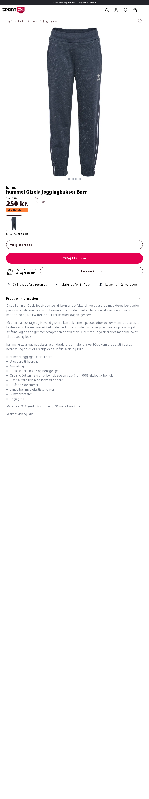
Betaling (61, 677)
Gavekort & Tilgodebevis (73, 685)
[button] (69, 179)
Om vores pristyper (69, 724)
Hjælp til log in (118, 698)
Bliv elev (8, 724)
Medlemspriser (119, 682)
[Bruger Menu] (116, 10)
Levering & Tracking (69, 646)
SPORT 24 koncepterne (125, 719)
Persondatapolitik (68, 716)
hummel (11, 187)
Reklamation (64, 654)
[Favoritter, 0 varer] (125, 10)
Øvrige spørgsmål (68, 693)
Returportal (64, 670)
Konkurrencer (12, 709)
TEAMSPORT (118, 727)
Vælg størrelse (74, 245)
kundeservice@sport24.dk (21, 663)
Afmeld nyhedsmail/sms (125, 690)
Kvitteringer (117, 674)
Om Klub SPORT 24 (122, 646)
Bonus (113, 667)
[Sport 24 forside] (13, 10)
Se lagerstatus (25, 273)
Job (5, 716)
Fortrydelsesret (67, 701)
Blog (6, 732)
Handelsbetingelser (69, 709)
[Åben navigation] (144, 10)
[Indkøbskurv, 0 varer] (134, 10)
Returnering (64, 662)
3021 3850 (22, 671)
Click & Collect (65, 732)
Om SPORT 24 (119, 712)
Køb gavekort (12, 701)
